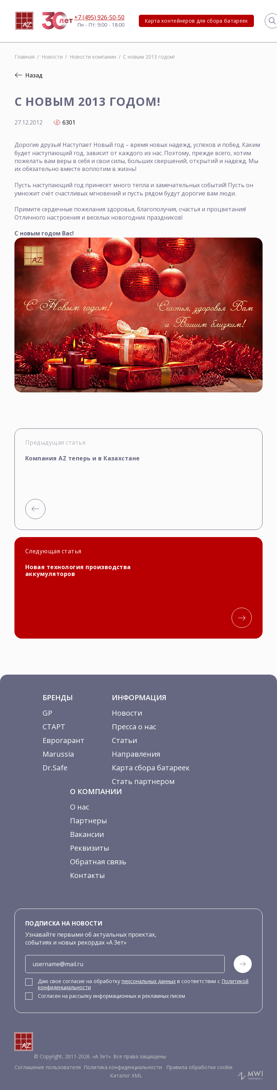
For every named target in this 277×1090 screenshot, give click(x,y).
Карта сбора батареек (151, 768)
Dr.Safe (55, 768)
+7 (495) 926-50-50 (99, 17)
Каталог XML (126, 1075)
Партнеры (88, 820)
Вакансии (87, 834)
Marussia (58, 754)
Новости (127, 713)
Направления (136, 754)
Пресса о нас (134, 726)
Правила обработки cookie (199, 1067)
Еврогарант (63, 740)
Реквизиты (89, 848)
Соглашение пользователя (47, 1067)
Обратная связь (98, 861)
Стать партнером (143, 781)
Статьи (124, 740)
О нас (79, 807)
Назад (28, 75)
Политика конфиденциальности (123, 1067)
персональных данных (149, 981)
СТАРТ (54, 726)
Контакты (87, 875)
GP (47, 713)
